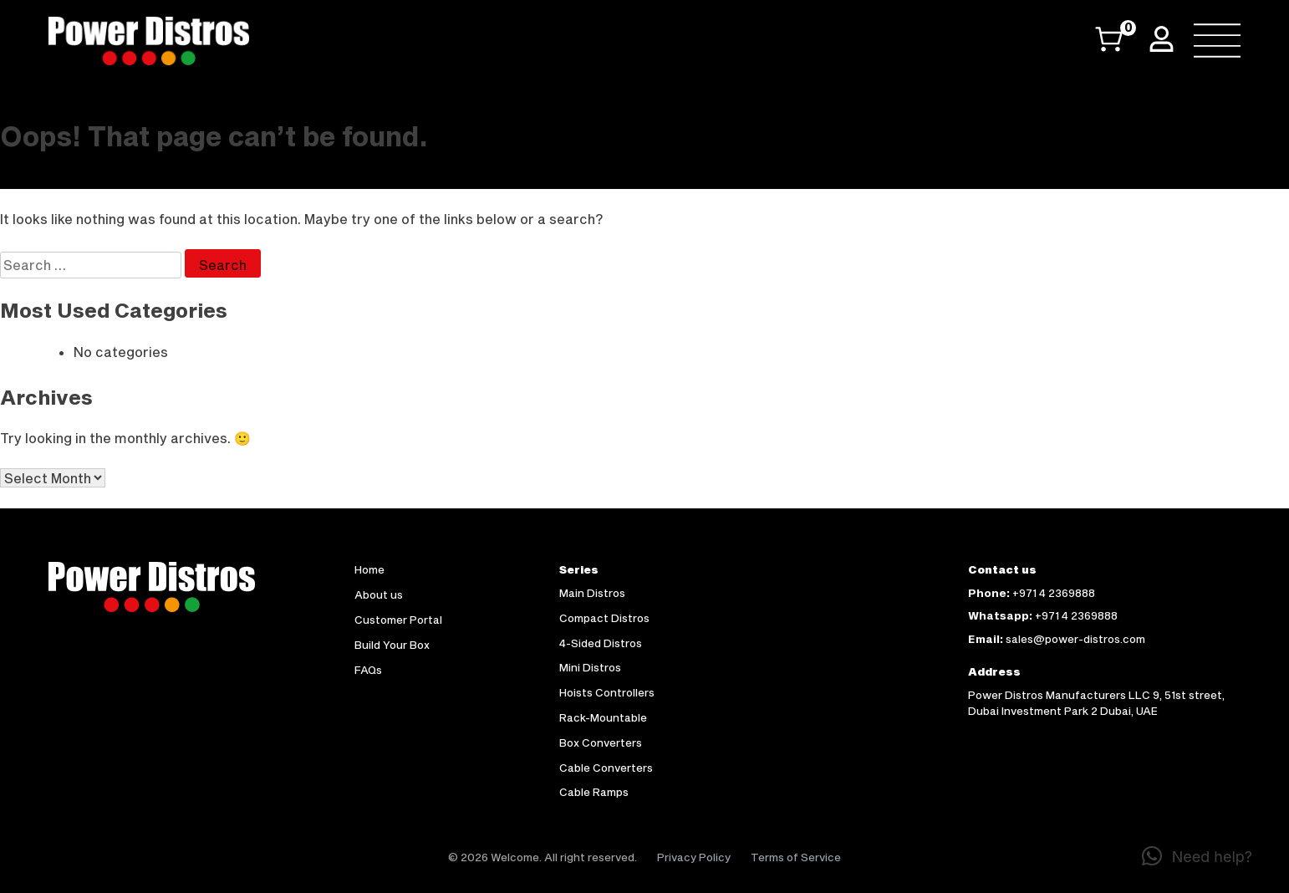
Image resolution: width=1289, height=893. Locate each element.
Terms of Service (796, 857)
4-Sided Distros (600, 643)
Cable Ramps (594, 792)
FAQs (368, 669)
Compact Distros (604, 618)
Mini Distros (590, 667)
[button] (1197, 856)
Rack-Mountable (603, 717)
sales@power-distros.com (1075, 639)
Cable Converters (606, 767)
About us (378, 594)
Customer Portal (398, 619)
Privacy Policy (694, 857)
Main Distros (592, 593)
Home (369, 569)
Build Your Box (392, 644)
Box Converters (600, 742)
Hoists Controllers (607, 692)
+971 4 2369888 (1053, 593)
